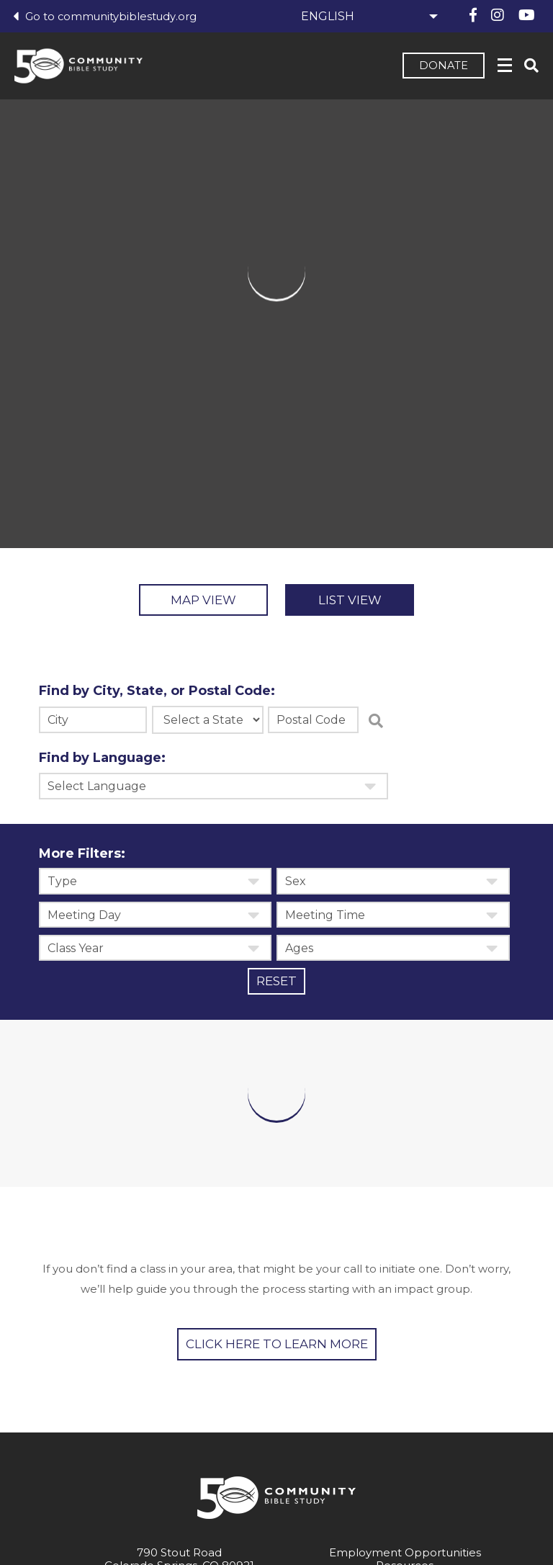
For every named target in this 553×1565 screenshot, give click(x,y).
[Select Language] (367, 16)
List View (357, 601)
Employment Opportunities (405, 1554)
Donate (441, 67)
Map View (196, 601)
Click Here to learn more (276, 1346)
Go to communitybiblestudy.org (105, 16)
